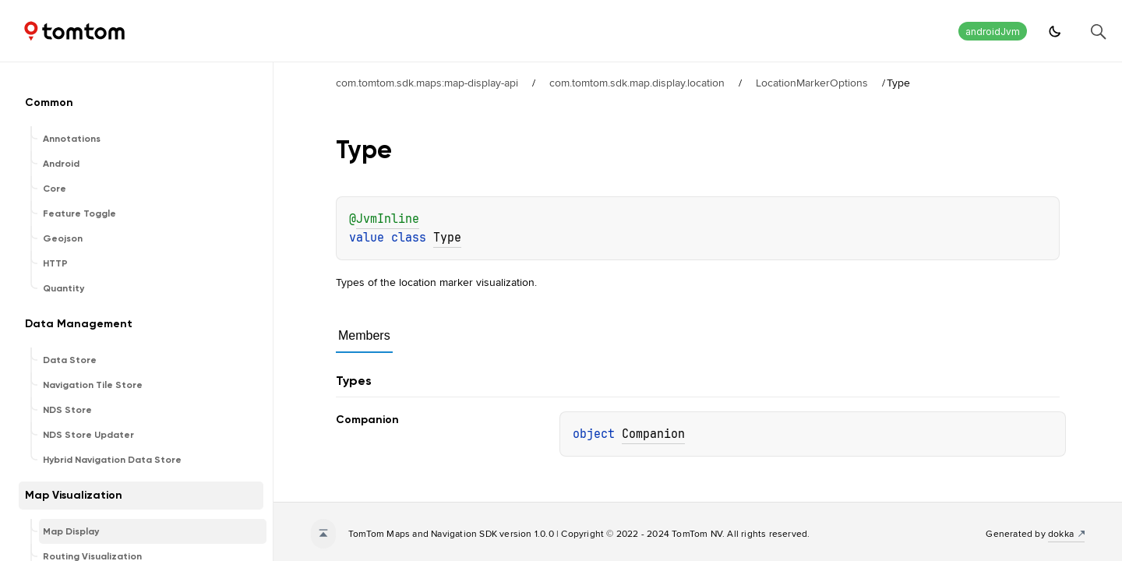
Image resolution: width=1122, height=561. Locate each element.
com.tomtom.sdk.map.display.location (637, 82)
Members (364, 335)
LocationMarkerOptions (812, 82)
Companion (653, 434)
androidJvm (992, 31)
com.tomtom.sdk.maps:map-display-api (427, 82)
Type (447, 237)
